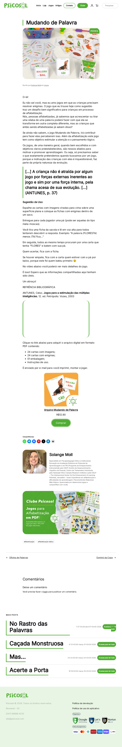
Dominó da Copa (105, 557)
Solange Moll (36, 85)
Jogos (46, 85)
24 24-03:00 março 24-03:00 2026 (82, 658)
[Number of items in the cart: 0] (97, 5)
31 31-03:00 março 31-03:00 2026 (82, 644)
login (45, 591)
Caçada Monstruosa (36, 643)
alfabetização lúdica (45, 542)
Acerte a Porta (28, 670)
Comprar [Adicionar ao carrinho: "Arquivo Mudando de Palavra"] (61, 422)
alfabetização (29, 542)
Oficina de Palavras (18, 557)
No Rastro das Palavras (28, 627)
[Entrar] (92, 5)
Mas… (17, 657)
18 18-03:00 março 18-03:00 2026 (82, 671)
